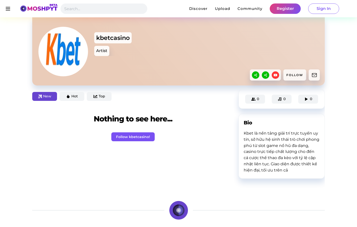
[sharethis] (255, 75)
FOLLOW (294, 75)
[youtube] (275, 75)
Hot (72, 96)
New (44, 96)
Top (99, 96)
